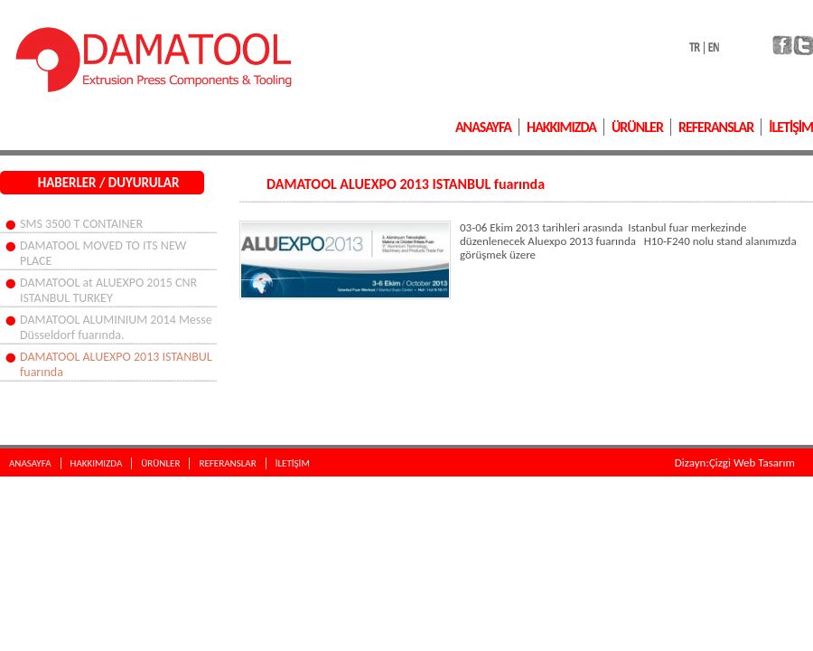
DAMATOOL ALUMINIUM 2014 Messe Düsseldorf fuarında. (116, 327)
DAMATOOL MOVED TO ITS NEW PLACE (103, 253)
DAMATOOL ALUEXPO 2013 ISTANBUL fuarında (116, 364)
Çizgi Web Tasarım (752, 462)
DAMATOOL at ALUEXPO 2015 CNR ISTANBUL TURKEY (108, 290)
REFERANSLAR (715, 127)
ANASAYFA (483, 127)
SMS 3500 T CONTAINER (81, 223)
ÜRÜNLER (637, 127)
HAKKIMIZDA (561, 127)
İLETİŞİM (791, 127)
